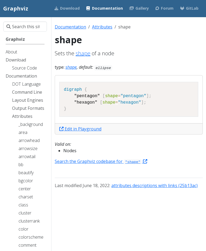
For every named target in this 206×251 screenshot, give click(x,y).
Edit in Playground (80, 129)
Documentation (70, 27)
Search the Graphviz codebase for (101, 161)
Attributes (102, 27)
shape (83, 53)
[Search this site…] (25, 26)
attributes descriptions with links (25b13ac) (154, 185)
